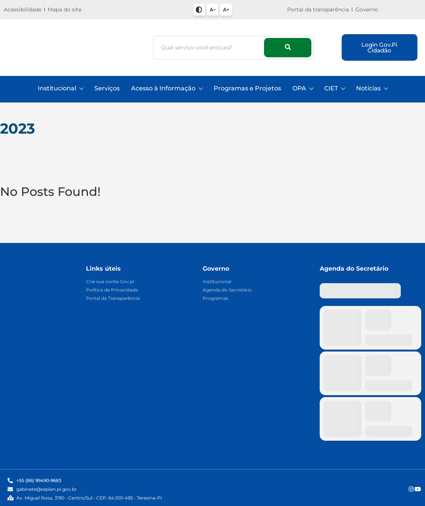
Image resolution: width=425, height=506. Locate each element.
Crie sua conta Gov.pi (110, 281)
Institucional (60, 88)
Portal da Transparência (113, 298)
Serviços (107, 88)
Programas (215, 298)
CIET (334, 88)
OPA (302, 88)
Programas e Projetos (247, 88)
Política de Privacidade (112, 290)
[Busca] (209, 47)
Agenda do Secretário (227, 290)
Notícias (372, 88)
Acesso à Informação (166, 88)
